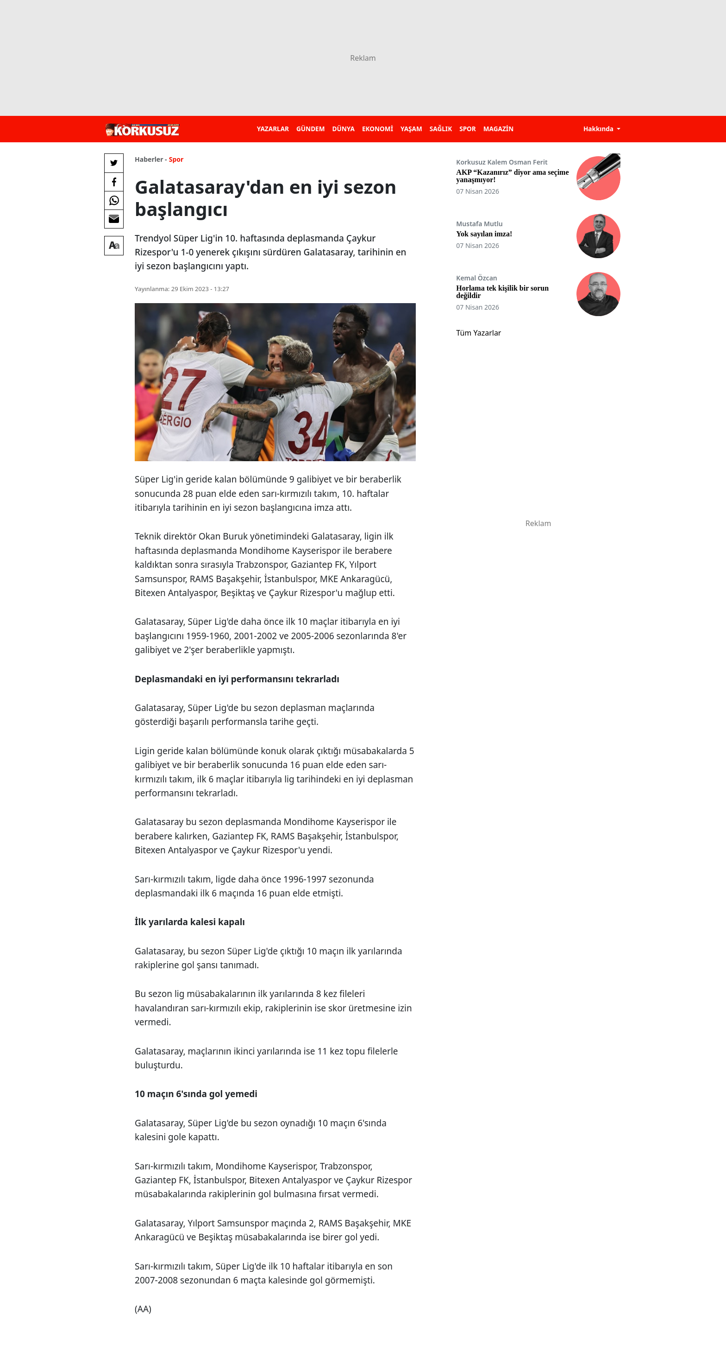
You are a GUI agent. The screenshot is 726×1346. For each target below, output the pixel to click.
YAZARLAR (273, 128)
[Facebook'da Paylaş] (114, 181)
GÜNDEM (310, 128)
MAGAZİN (498, 128)
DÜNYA (343, 128)
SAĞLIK (441, 128)
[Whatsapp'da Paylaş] (114, 200)
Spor (176, 159)
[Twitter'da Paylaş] (114, 163)
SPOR (467, 128)
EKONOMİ (377, 128)
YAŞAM (411, 128)
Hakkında (599, 128)
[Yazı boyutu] (114, 245)
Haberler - (151, 159)
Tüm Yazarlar (478, 333)
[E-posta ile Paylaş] (114, 219)
